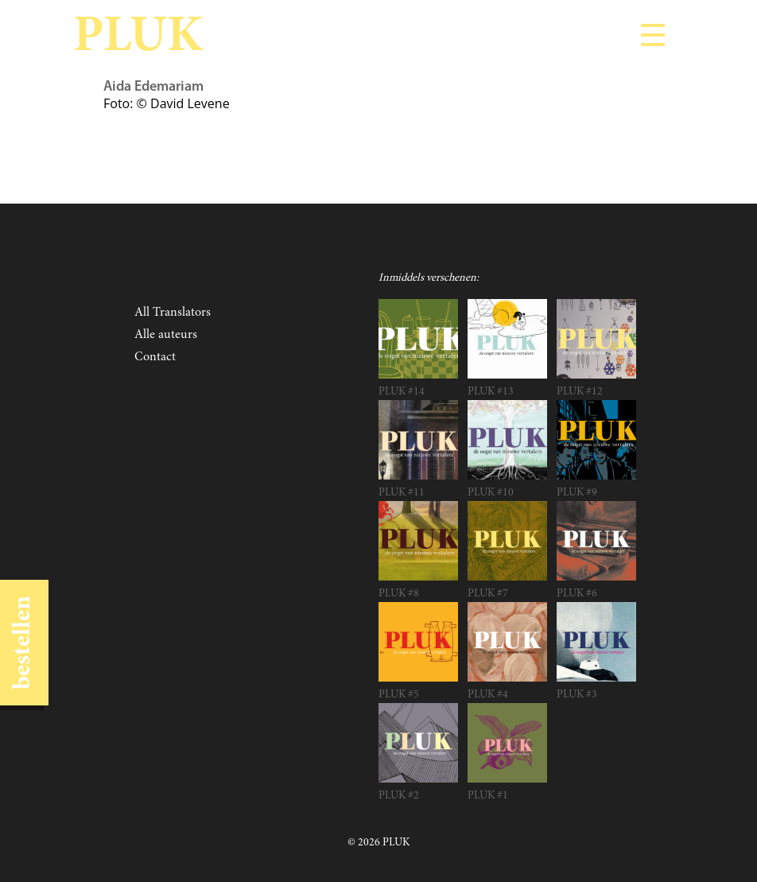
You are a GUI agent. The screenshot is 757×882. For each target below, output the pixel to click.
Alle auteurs (165, 334)
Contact (155, 357)
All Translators (172, 312)
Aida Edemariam (153, 87)
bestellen (24, 643)
